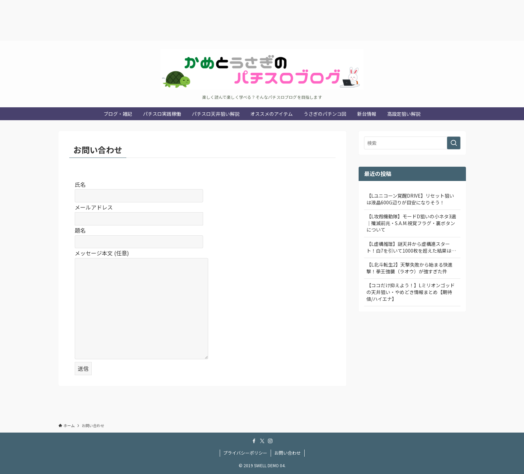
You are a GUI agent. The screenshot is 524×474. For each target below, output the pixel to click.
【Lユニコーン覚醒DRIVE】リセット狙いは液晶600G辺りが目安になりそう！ (410, 199)
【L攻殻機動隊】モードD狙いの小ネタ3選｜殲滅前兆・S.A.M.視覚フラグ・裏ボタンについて (411, 223)
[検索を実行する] (453, 142)
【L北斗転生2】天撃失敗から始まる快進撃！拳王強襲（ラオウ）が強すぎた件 (409, 268)
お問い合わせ (287, 453)
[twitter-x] (262, 441)
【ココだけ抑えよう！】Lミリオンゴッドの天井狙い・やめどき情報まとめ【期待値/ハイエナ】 (410, 292)
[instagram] (270, 441)
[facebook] (254, 441)
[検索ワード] (412, 142)
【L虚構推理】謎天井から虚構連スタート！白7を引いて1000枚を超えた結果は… (411, 247)
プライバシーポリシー (245, 453)
